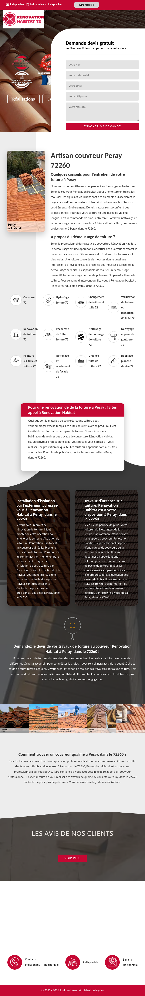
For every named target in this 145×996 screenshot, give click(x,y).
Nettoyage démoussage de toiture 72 (88, 337)
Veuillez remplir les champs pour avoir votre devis (96, 48)
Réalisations (23, 99)
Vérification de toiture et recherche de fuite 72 (121, 307)
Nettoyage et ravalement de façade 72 (56, 366)
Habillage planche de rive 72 (120, 361)
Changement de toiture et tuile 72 (88, 302)
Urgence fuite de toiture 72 (88, 361)
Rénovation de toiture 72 (23, 334)
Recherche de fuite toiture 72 (56, 334)
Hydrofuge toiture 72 (56, 300)
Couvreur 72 (22, 300)
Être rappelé (86, 4)
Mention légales (94, 990)
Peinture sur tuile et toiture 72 (23, 361)
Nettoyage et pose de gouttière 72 (121, 337)
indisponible (17, 4)
